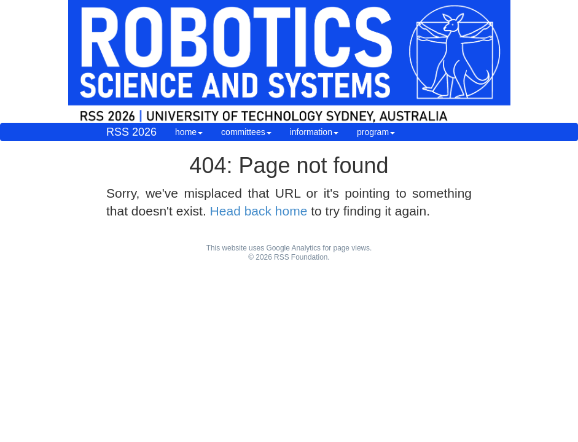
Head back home (259, 211)
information (314, 132)
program (376, 132)
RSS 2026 (131, 132)
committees (246, 132)
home (189, 132)
